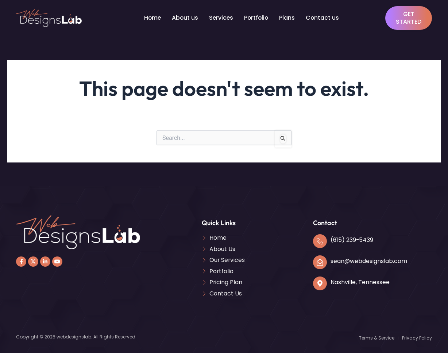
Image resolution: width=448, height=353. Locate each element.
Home (151, 17)
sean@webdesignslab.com (369, 260)
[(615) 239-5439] (320, 241)
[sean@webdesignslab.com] (320, 262)
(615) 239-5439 (352, 239)
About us (184, 17)
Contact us (324, 17)
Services (221, 17)
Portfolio (257, 17)
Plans (288, 17)
